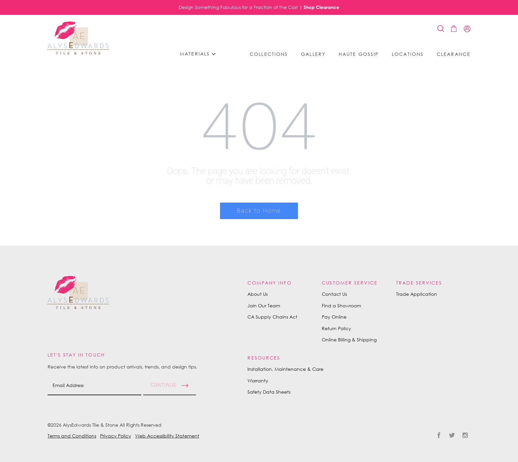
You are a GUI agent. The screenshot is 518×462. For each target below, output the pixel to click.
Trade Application (416, 294)
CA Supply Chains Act (272, 317)
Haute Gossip (359, 54)
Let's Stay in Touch (76, 355)
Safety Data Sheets (268, 392)
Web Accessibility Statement (167, 436)
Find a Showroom (341, 305)
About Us (257, 294)
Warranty (257, 380)
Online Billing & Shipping (349, 339)
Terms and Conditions (72, 436)
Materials (200, 54)
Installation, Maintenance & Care (285, 369)
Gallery (313, 54)
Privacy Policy (115, 436)
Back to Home (259, 210)
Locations (408, 54)
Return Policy (336, 328)
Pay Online (334, 317)
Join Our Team (263, 305)
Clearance (453, 54)
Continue (164, 385)
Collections (269, 54)
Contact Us (334, 294)
